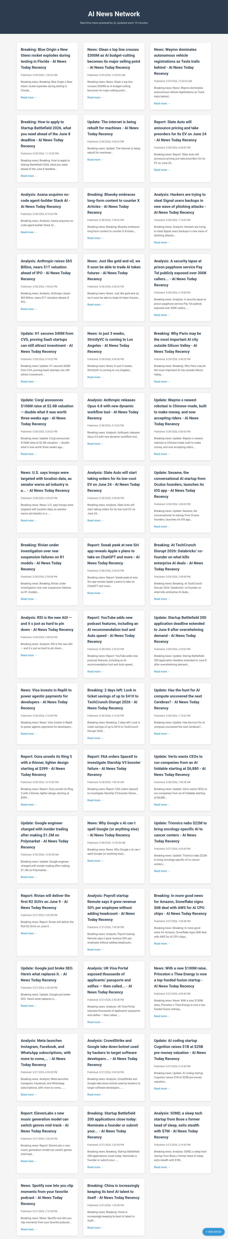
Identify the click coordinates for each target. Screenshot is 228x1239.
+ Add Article (213, 1231)
